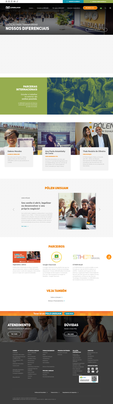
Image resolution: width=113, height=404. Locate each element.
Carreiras (30, 376)
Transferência (46, 358)
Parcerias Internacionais (48, 376)
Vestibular (45, 352)
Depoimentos (46, 372)
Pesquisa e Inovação (62, 352)
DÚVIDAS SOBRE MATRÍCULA (98, 1)
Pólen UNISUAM (76, 369)
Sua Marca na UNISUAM (78, 367)
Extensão (60, 354)
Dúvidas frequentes (77, 375)
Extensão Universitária (18, 363)
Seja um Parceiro (77, 357)
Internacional (31, 362)
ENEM (44, 354)
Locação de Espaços (77, 371)
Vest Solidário (46, 362)
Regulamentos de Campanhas (70, 392)
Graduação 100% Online (18, 354)
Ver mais (24, 226)
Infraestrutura (31, 360)
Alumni (29, 378)
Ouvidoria (90, 358)
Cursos (31, 8)
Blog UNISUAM (16, 377)
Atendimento (91, 356)
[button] (13, 222)
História (29, 354)
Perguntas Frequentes (93, 360)
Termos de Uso (55, 392)
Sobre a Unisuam (56, 297)
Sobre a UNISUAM (32, 352)
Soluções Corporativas (74, 8)
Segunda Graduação (47, 356)
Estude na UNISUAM (43, 8)
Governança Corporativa (33, 366)
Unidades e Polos (32, 358)
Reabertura (45, 360)
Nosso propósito (32, 356)
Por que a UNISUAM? (58, 8)
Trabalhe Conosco (32, 374)
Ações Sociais (31, 372)
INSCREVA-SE (90, 8)
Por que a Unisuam (13, 21)
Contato (75, 373)
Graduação (15, 352)
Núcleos (30, 364)
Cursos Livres (16, 365)
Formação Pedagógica (18, 373)
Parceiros (45, 374)
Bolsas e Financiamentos (56, 301)
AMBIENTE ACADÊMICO (73, 1)
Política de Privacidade (41, 392)
